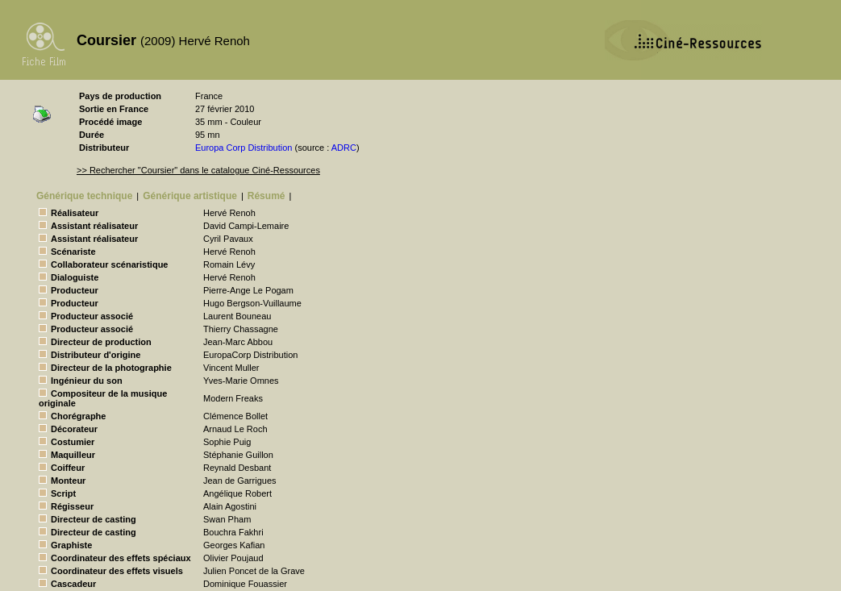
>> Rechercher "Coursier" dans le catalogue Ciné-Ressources (198, 170)
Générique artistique (190, 196)
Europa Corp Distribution (243, 147)
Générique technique (84, 196)
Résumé (266, 196)
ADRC (343, 147)
